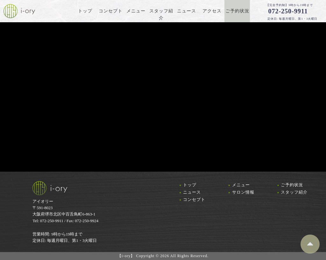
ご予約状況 (292, 184)
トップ (189, 184)
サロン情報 (243, 192)
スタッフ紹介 (294, 192)
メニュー (241, 184)
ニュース (192, 192)
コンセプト (194, 199)
